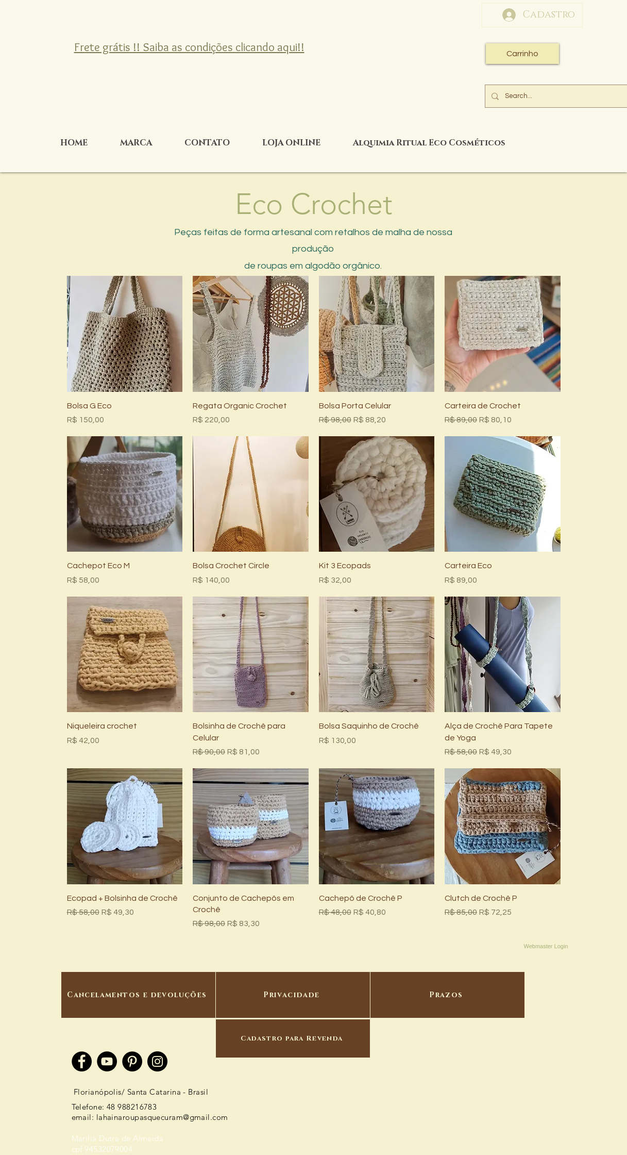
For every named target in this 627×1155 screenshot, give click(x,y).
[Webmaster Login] (546, 946)
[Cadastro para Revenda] (293, 1038)
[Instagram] (157, 1061)
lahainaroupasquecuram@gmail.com (162, 1117)
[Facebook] (82, 1061)
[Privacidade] (293, 995)
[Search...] (562, 96)
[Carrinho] (522, 53)
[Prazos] (447, 995)
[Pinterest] (132, 1061)
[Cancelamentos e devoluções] (138, 995)
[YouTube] (107, 1061)
